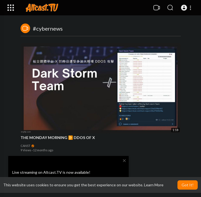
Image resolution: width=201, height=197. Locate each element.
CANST (28, 145)
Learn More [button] (153, 184)
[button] (187, 7)
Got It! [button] (188, 184)
